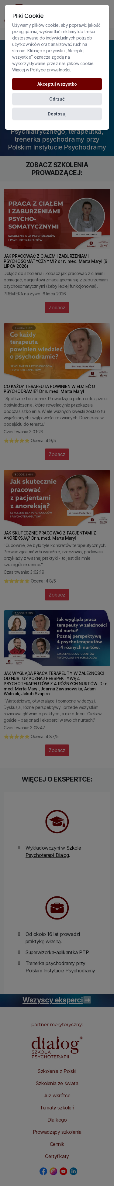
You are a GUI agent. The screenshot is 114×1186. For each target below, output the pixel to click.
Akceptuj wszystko (57, 84)
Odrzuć (57, 98)
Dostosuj (57, 113)
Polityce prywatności (50, 69)
